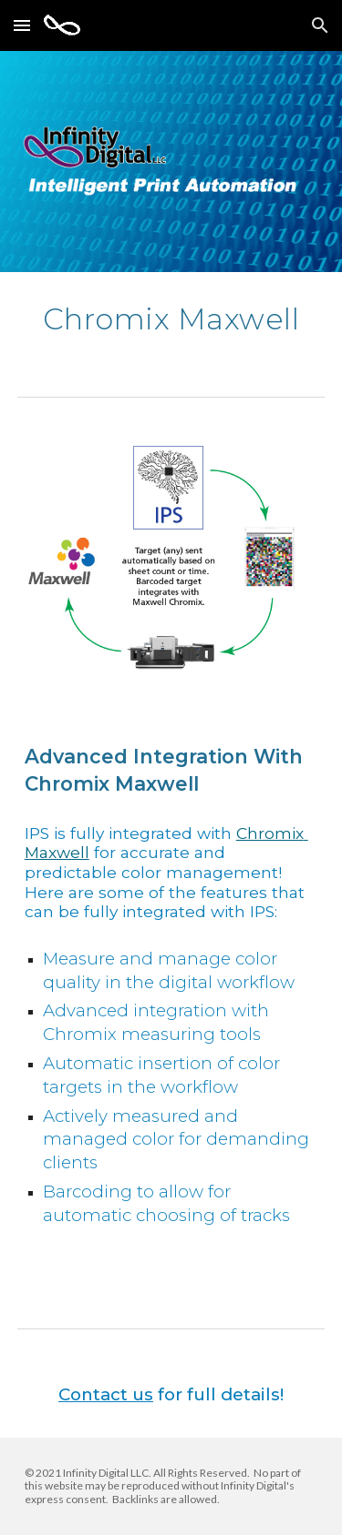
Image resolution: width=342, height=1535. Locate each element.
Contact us (105, 1394)
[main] (171, 319)
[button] (22, 25)
